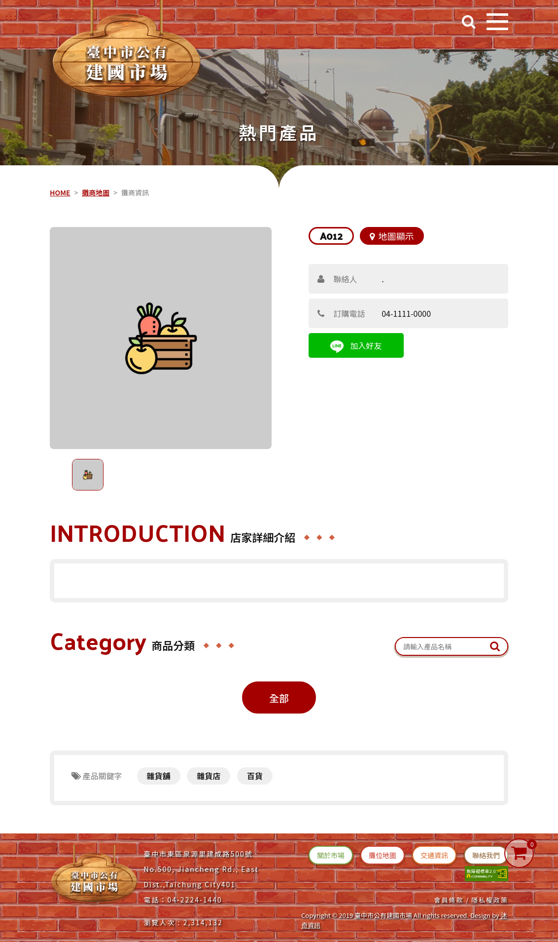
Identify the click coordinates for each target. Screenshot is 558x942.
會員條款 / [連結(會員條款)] (451, 899)
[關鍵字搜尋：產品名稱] (451, 646)
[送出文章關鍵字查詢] (495, 646)
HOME (60, 192)
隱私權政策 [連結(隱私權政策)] (489, 899)
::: (11, 855)
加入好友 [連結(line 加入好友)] (356, 346)
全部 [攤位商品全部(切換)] (279, 698)
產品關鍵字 (96, 776)
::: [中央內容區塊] (53, 179)
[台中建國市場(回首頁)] (126, 52)
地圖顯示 (392, 235)
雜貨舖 (159, 776)
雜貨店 (208, 776)
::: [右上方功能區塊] (11, 17)
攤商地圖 (95, 192)
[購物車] (519, 853)
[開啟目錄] (497, 22)
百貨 (255, 776)
